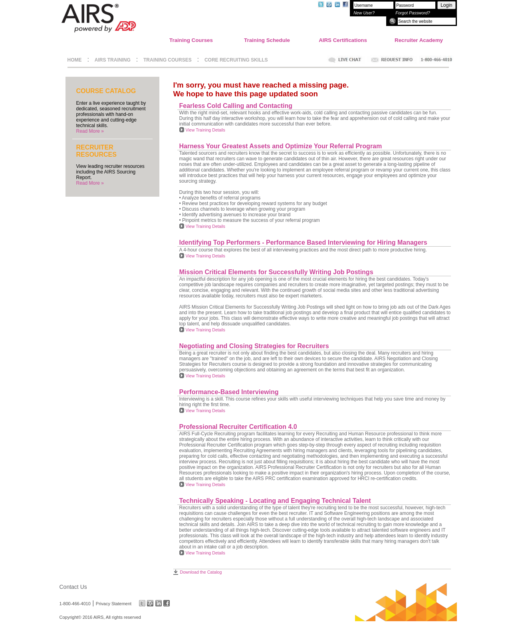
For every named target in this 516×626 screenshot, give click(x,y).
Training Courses (191, 40)
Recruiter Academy (419, 40)
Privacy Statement (113, 603)
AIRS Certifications (343, 40)
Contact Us (73, 587)
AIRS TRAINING (113, 60)
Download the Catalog (201, 572)
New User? (364, 12)
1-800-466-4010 (75, 603)
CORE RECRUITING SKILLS (236, 60)
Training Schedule (267, 40)
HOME (74, 60)
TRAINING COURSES (167, 60)
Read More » (90, 131)
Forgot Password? (412, 12)
